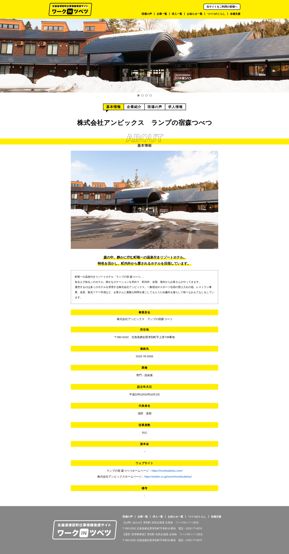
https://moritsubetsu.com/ (167, 470)
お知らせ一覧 (175, 516)
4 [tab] (150, 95)
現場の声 (127, 516)
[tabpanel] (144, 55)
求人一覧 (158, 516)
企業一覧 (142, 516)
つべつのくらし (197, 516)
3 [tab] (146, 95)
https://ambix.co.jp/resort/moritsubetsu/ (168, 476)
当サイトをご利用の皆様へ (221, 6)
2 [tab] (142, 95)
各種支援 (216, 516)
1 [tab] (138, 95)
